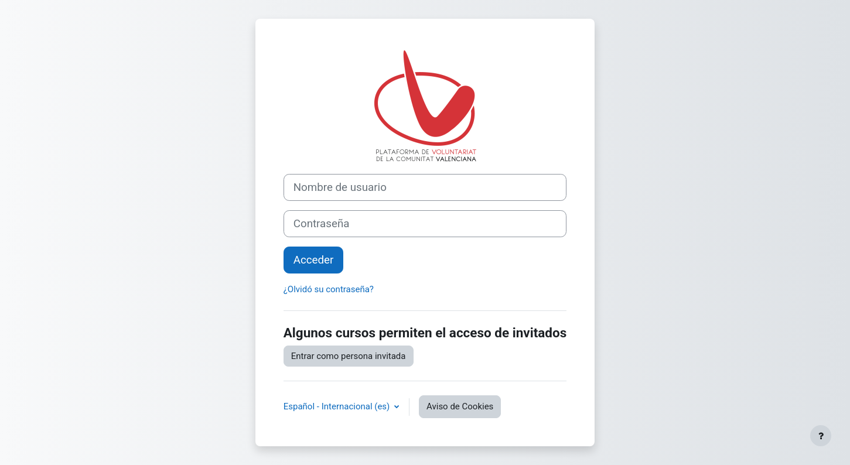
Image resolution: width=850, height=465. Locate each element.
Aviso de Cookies (459, 406)
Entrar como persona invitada (348, 356)
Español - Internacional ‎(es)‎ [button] (338, 406)
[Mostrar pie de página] (820, 435)
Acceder (313, 260)
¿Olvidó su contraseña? (329, 289)
